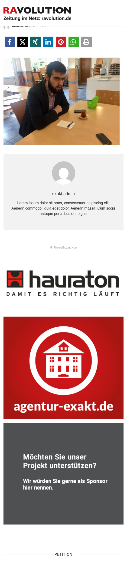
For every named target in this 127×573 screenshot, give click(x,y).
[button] (10, 42)
